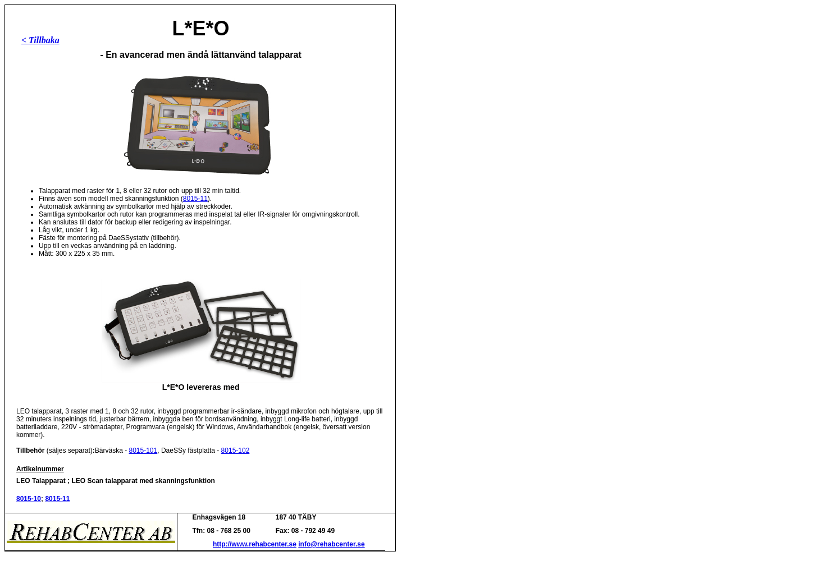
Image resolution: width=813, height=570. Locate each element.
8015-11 (195, 199)
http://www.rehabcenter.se (254, 544)
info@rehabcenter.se (331, 544)
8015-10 (28, 499)
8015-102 (235, 450)
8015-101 (143, 450)
